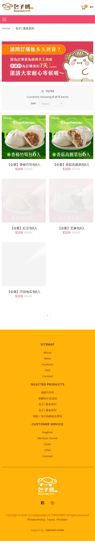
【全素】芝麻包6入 (71, 232)
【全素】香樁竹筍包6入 (23, 165)
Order (47, 448)
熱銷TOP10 (47, 396)
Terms (51, 523)
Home (6, 28)
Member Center (48, 442)
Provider (62, 523)
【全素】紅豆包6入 (23, 232)
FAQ (47, 374)
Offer (47, 454)
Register (47, 436)
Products (47, 368)
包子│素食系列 (47, 414)
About (48, 356)
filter (47, 91)
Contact (47, 380)
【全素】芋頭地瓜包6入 (23, 296)
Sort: (33, 103)
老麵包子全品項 (47, 402)
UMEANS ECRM (54, 534)
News (47, 362)
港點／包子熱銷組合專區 (47, 420)
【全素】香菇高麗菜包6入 (71, 167)
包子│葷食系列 (47, 408)
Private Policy (36, 523)
